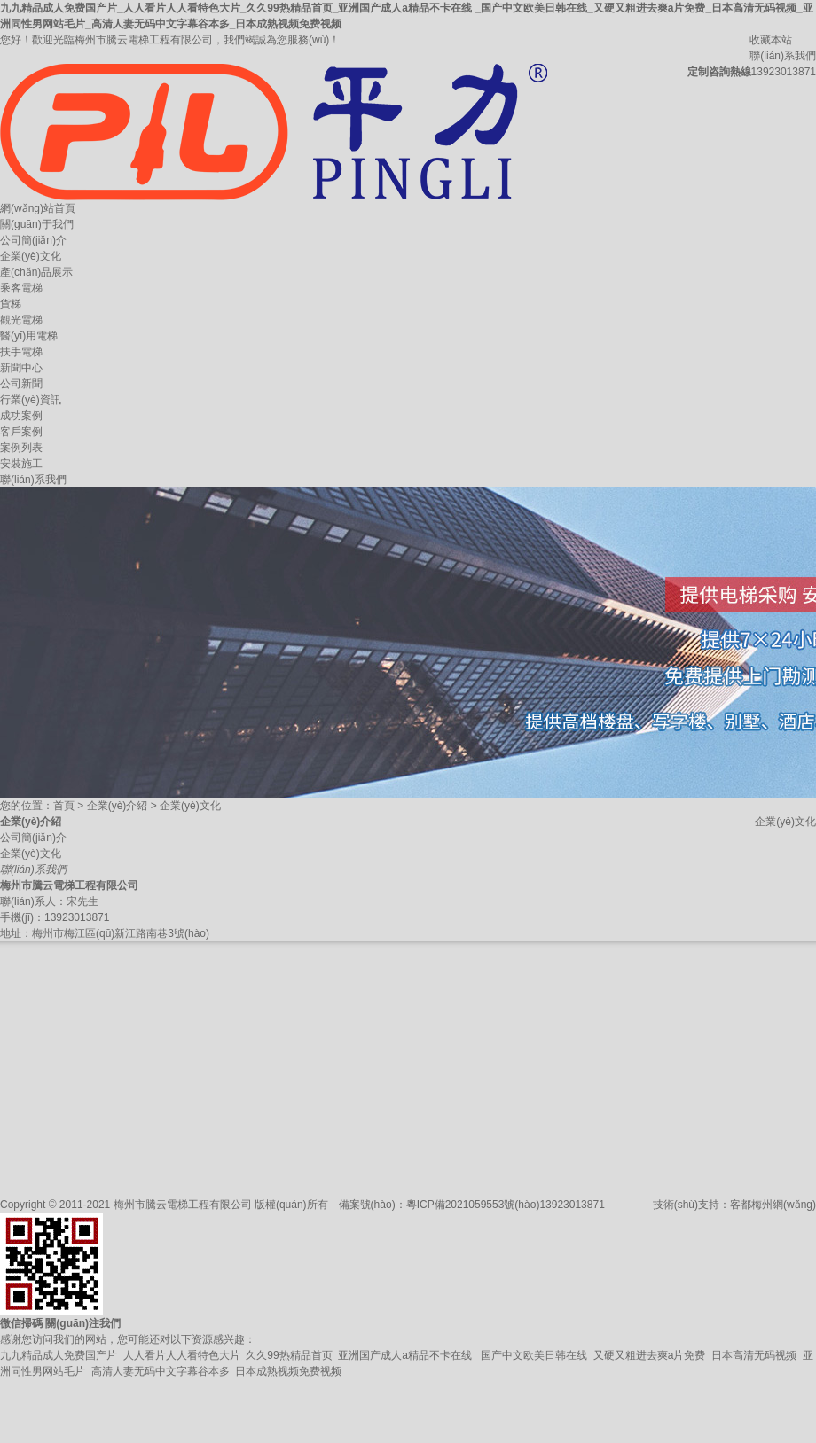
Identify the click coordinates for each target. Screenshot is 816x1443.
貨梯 (10, 304)
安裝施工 (21, 463)
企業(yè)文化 (30, 256)
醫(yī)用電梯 (29, 336)
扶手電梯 (21, 352)
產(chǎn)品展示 (36, 272)
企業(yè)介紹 (117, 806)
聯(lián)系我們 (782, 56)
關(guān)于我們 (37, 224)
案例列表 (21, 447)
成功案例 (21, 416)
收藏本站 (770, 40)
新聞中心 (21, 368)
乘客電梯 (21, 288)
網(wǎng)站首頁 (37, 208)
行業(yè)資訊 (30, 400)
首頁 (64, 806)
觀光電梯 (21, 320)
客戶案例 (21, 431)
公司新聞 (21, 384)
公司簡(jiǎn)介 (33, 240)
